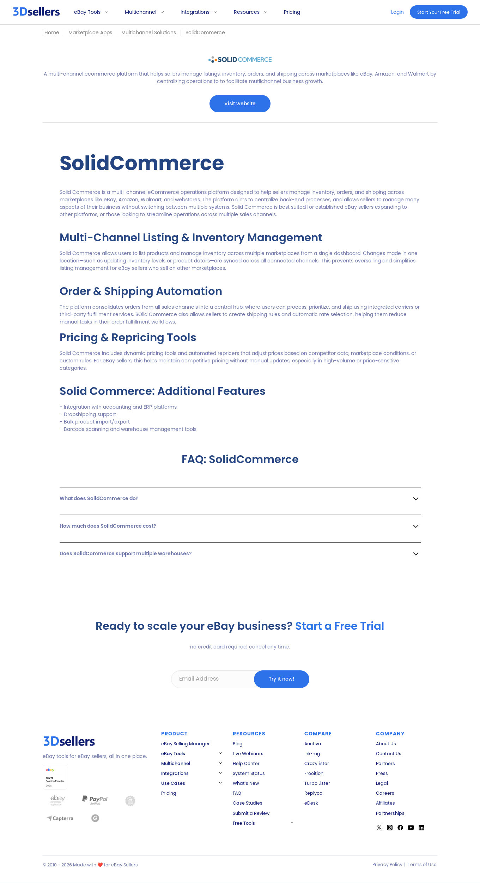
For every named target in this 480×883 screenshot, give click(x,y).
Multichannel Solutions (148, 32)
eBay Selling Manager (185, 744)
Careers (385, 793)
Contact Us (388, 754)
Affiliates (385, 803)
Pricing (292, 12)
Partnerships (390, 813)
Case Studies (247, 803)
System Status (249, 773)
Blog (238, 744)
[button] (88, 12)
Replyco (313, 793)
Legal (382, 783)
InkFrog (312, 754)
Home (51, 32)
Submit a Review (251, 813)
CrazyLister (316, 763)
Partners (385, 763)
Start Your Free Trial (438, 12)
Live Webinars (248, 754)
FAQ (237, 793)
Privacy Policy (387, 864)
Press (382, 773)
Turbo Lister (317, 783)
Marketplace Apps (90, 32)
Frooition (313, 773)
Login (397, 12)
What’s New (246, 783)
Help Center (246, 763)
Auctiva (312, 744)
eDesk (311, 803)
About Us (386, 744)
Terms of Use (422, 864)
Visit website (240, 103)
